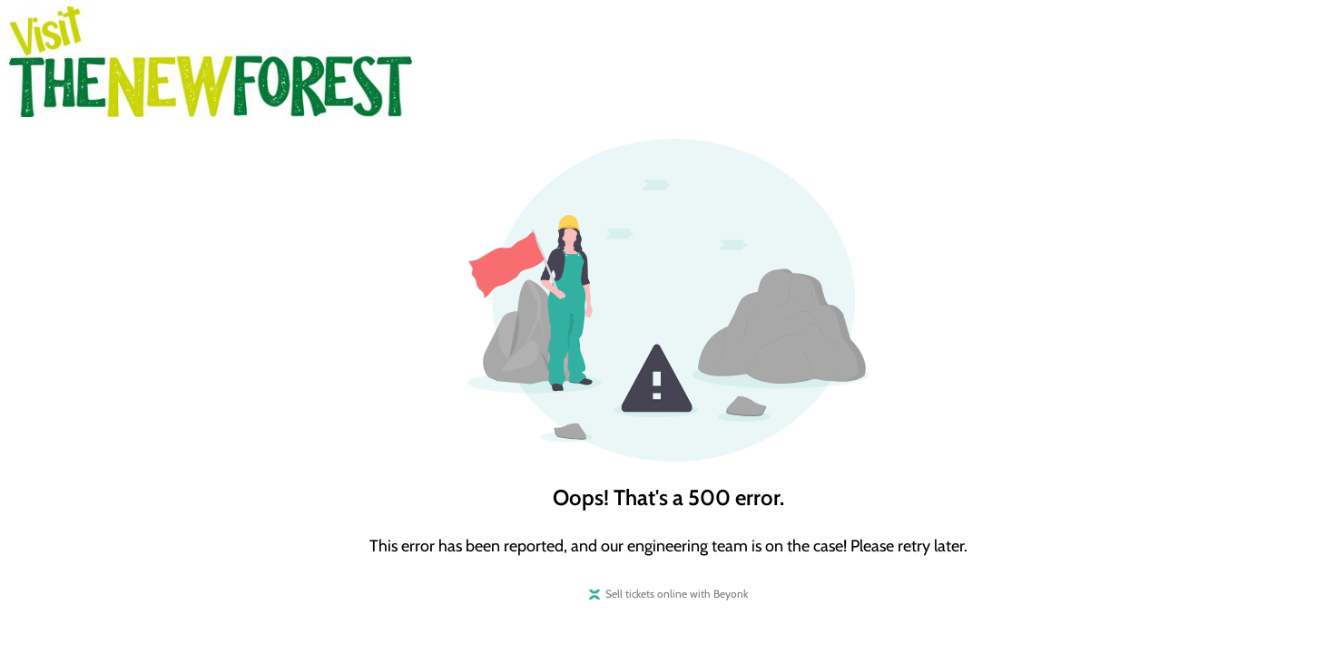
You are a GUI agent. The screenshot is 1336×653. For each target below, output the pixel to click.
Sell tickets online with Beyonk (676, 593)
